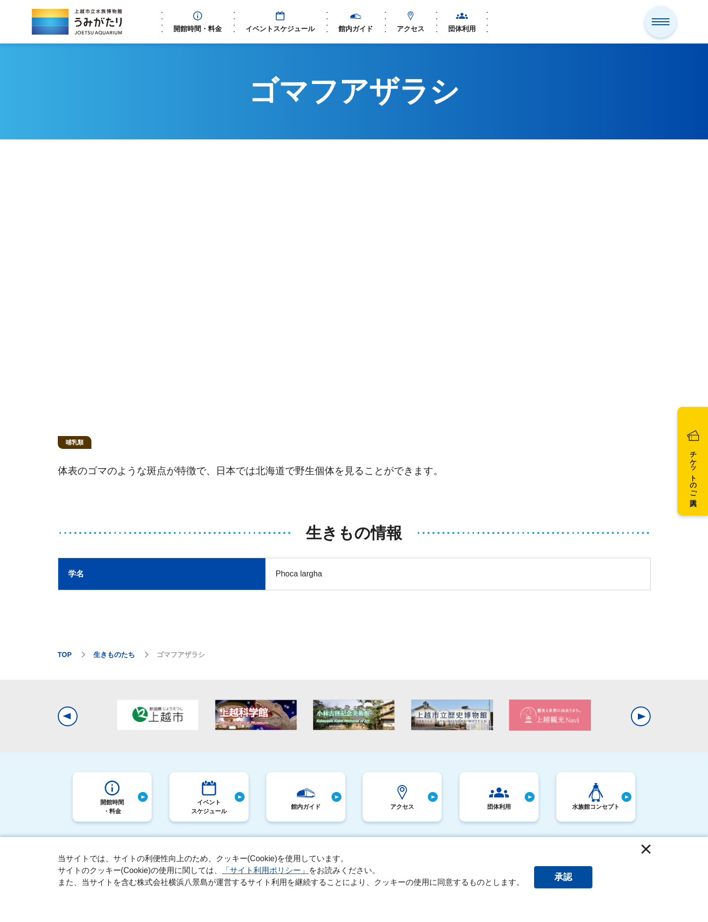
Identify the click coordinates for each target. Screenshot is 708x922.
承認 (563, 877)
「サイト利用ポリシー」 (265, 870)
